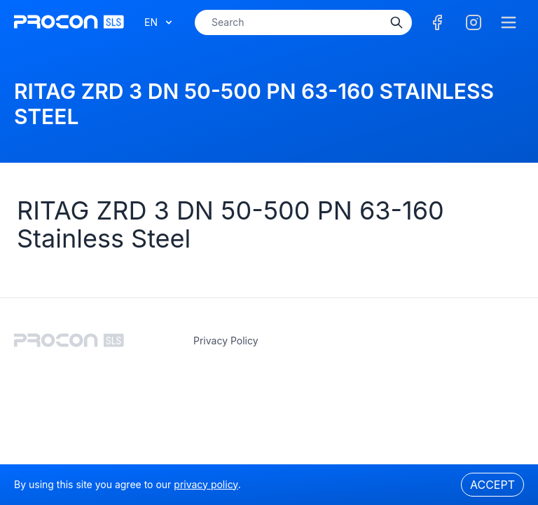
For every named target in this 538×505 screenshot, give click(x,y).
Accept (492, 485)
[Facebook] (437, 22)
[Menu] (508, 22)
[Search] (396, 22)
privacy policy (225, 340)
